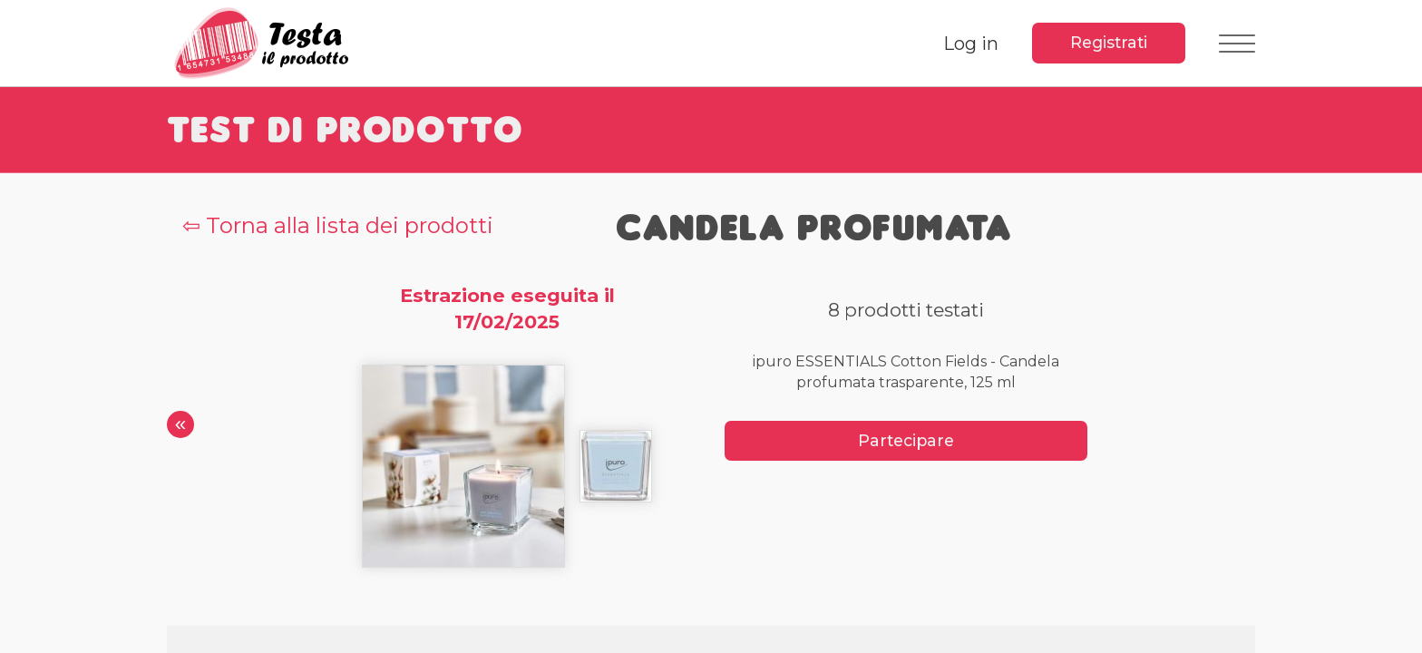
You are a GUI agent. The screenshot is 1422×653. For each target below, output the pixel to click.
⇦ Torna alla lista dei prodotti (337, 225)
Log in (970, 43)
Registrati (1108, 42)
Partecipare (906, 440)
